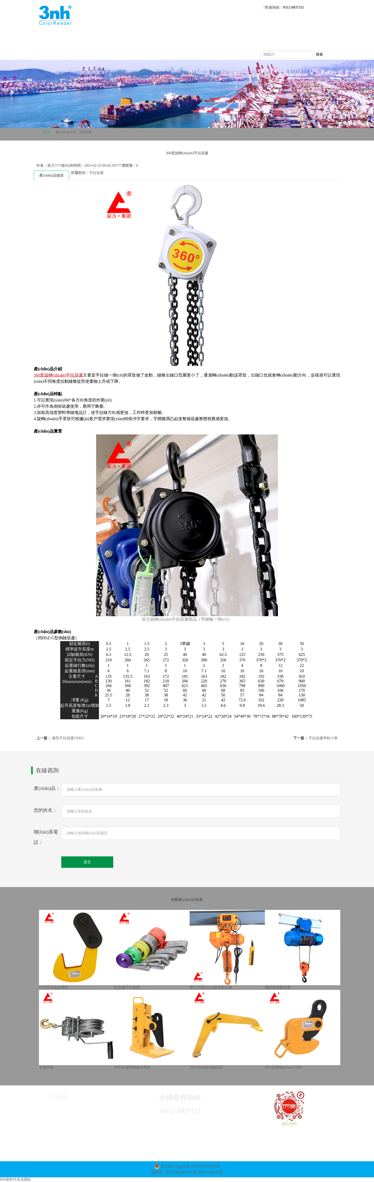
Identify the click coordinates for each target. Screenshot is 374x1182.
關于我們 (166, 36)
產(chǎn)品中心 (202, 36)
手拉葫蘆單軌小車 (323, 738)
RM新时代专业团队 (15, 1179)
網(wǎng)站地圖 (210, 1172)
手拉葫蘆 (85, 132)
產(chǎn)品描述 (51, 175)
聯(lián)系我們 (238, 46)
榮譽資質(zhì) (199, 46)
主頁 (47, 132)
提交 (87, 862)
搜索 (319, 54)
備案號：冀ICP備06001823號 (174, 1172)
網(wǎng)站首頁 (130, 36)
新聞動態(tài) (242, 36)
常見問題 (123, 46)
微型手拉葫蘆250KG (68, 738)
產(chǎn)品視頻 (159, 46)
